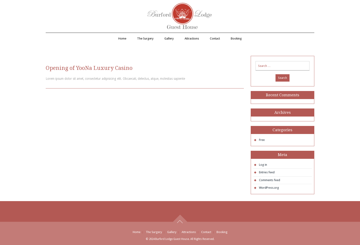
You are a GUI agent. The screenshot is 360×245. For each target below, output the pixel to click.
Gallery (169, 38)
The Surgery (145, 38)
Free (262, 140)
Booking (236, 38)
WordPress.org (269, 187)
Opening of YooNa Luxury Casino (89, 68)
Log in (263, 164)
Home (122, 38)
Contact (215, 38)
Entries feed (267, 172)
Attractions (192, 38)
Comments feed (269, 180)
